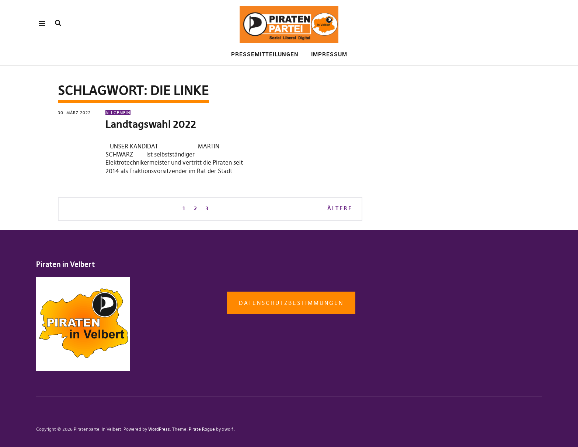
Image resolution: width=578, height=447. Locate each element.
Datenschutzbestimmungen (291, 302)
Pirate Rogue (202, 429)
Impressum (329, 54)
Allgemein (117, 112)
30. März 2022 (74, 112)
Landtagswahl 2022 (150, 124)
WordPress (159, 429)
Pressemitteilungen (265, 54)
